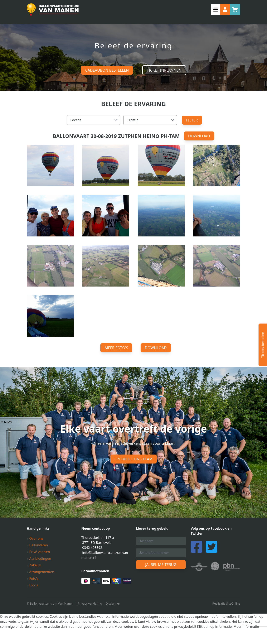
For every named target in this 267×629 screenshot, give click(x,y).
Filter (192, 120)
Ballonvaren (37, 545)
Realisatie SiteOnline (226, 603)
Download (199, 135)
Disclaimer (113, 603)
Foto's (32, 578)
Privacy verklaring (90, 603)
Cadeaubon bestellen (107, 70)
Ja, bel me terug (160, 564)
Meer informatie (246, 626)
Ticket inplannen (164, 70)
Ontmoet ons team (134, 458)
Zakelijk (34, 565)
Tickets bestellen (262, 345)
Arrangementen (40, 572)
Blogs (32, 585)
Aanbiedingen (39, 558)
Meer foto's (116, 347)
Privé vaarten (38, 551)
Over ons (35, 538)
